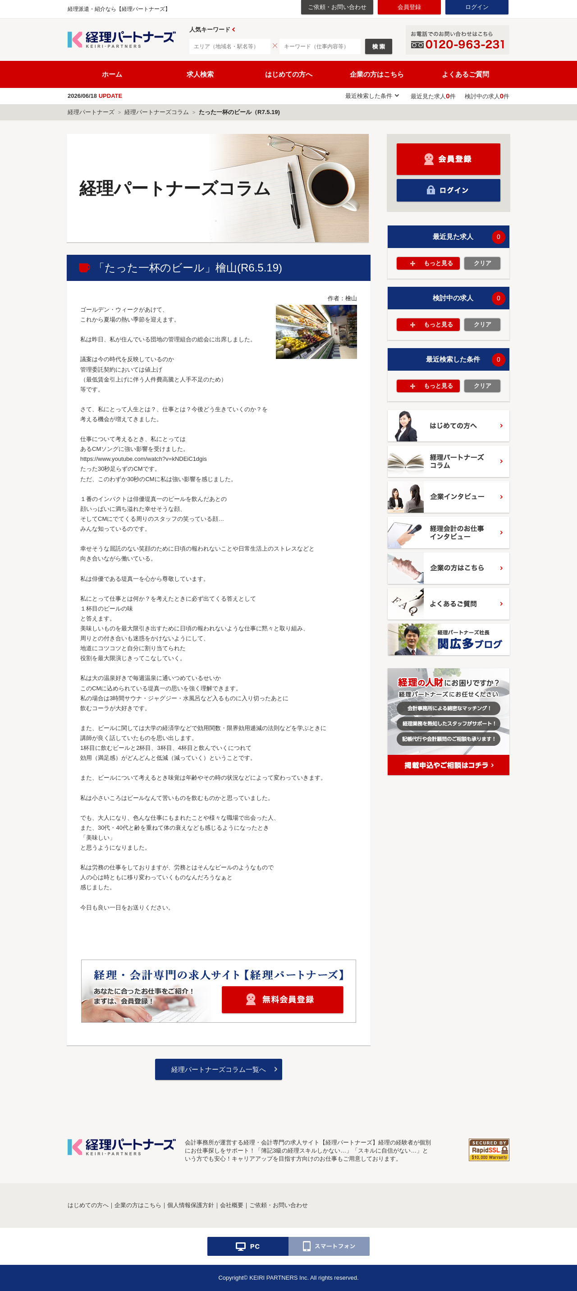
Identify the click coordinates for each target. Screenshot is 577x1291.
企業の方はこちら (377, 74)
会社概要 (231, 1205)
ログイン (477, 7)
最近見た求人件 (433, 96)
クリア (482, 263)
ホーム (112, 74)
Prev (233, 30)
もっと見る (438, 263)
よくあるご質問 (465, 74)
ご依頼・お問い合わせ (337, 7)
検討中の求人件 (487, 96)
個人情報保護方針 (190, 1205)
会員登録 (409, 7)
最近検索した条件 (368, 95)
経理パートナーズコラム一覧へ (218, 1069)
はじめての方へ (288, 74)
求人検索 (200, 74)
